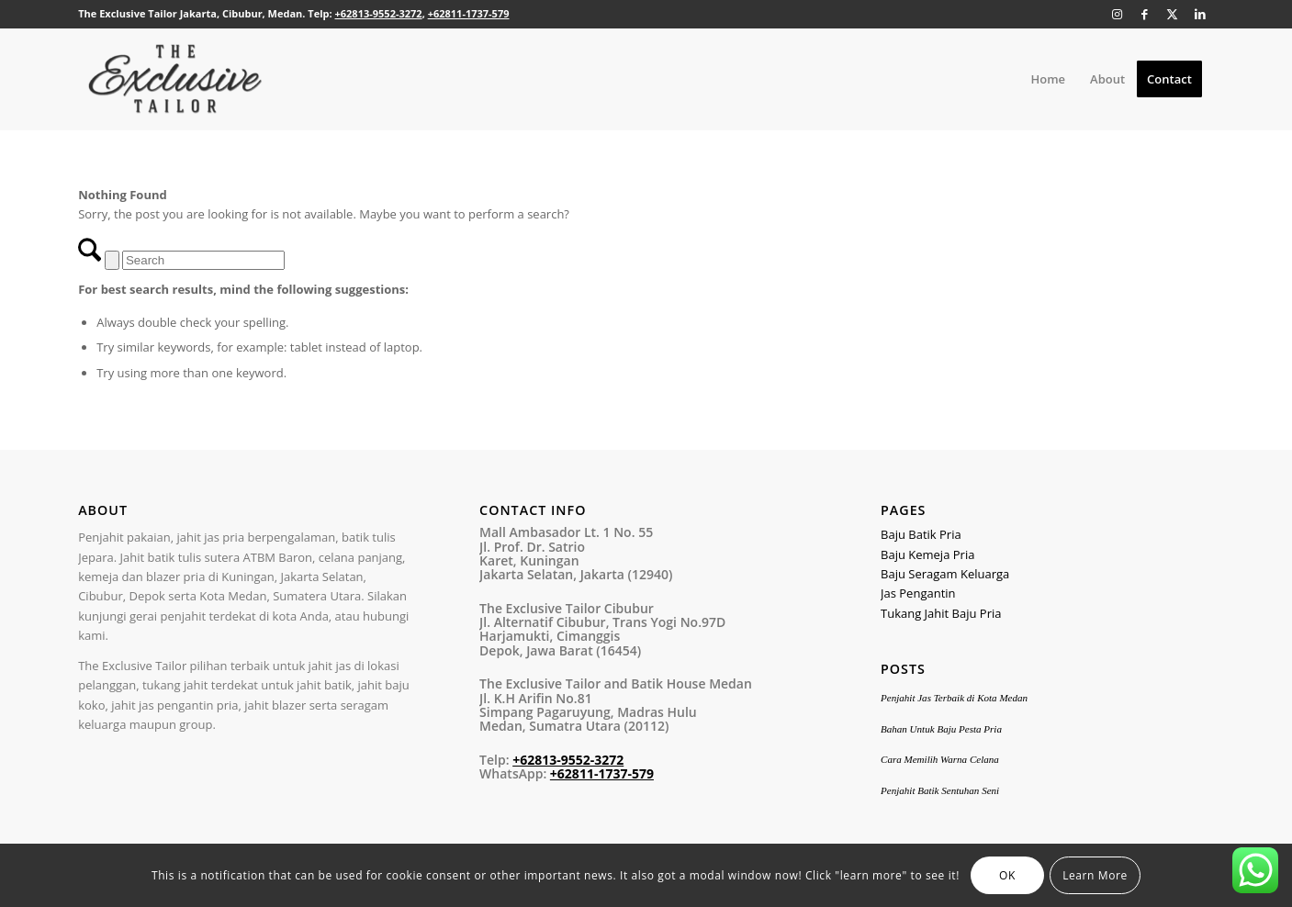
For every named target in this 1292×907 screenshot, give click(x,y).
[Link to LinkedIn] (1200, 14)
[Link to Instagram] (1117, 14)
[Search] (203, 260)
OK (1007, 875)
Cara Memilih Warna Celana (940, 759)
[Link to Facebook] (1145, 14)
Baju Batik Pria (921, 534)
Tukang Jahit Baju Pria (941, 613)
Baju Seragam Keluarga (945, 573)
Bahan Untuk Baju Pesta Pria (941, 728)
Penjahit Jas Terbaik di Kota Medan (954, 697)
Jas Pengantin (918, 593)
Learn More (1095, 875)
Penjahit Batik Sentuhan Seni (940, 790)
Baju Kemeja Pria (927, 554)
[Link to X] (1172, 14)
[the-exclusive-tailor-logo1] (175, 78)
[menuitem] (1047, 78)
